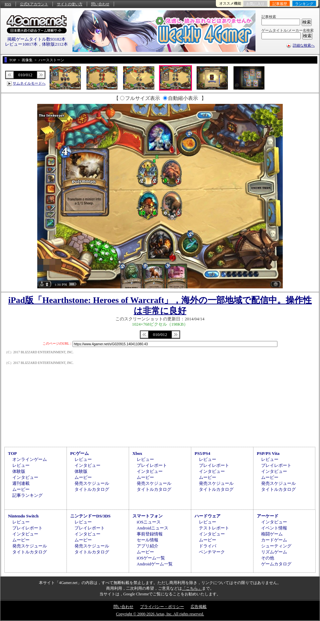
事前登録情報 (150, 533)
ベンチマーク (212, 551)
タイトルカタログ (92, 489)
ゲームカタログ (276, 563)
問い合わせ (100, 4)
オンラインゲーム (29, 459)
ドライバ (207, 545)
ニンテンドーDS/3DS (90, 515)
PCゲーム (79, 453)
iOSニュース (149, 521)
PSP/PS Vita (268, 453)
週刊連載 (21, 483)
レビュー (21, 465)
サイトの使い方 (69, 4)
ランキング (304, 4)
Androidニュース (152, 527)
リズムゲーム (274, 551)
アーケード (267, 515)
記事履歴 (279, 4)
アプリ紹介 (147, 545)
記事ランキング (27, 495)
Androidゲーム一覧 (155, 563)
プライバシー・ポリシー (162, 606)
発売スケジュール (92, 483)
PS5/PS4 (202, 453)
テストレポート (214, 527)
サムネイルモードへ (29, 83)
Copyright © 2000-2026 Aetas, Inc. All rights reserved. (160, 614)
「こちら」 (192, 588)
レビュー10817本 (21, 44)
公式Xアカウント (34, 4)
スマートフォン (147, 515)
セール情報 (147, 539)
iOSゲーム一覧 (151, 557)
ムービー (21, 489)
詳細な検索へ (304, 45)
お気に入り (255, 4)
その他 (267, 557)
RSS (8, 4)
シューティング (276, 545)
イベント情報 (274, 527)
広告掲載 (199, 606)
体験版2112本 (55, 44)
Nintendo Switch (23, 515)
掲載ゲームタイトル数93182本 (36, 39)
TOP (12, 453)
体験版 (18, 471)
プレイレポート (152, 465)
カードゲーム (274, 539)
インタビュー (25, 477)
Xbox (137, 453)
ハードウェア (208, 515)
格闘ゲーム (272, 533)
